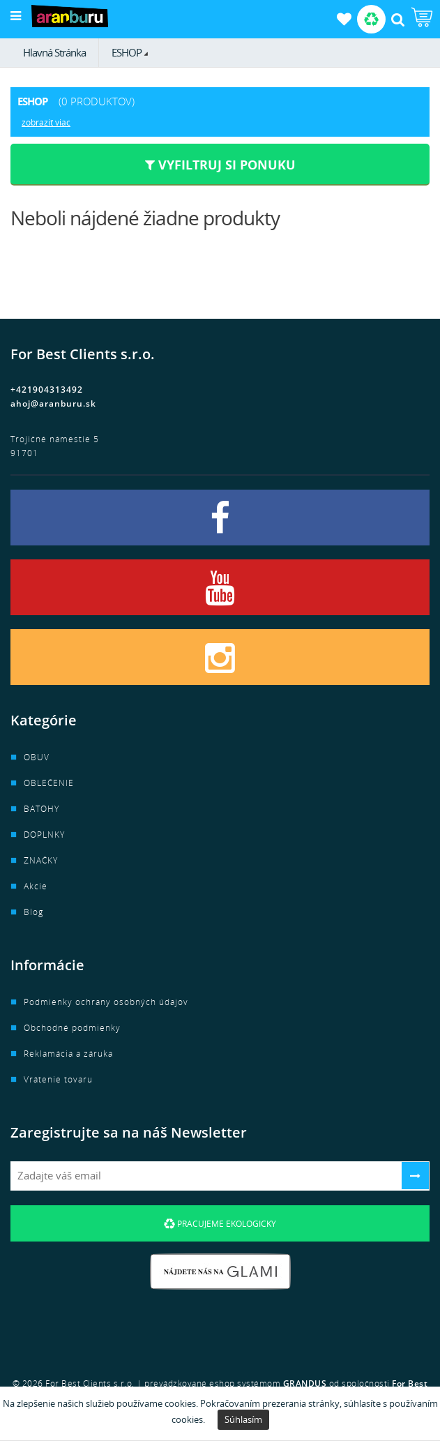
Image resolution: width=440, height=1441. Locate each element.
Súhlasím (243, 1419)
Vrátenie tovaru (58, 1079)
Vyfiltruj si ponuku (220, 164)
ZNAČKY (41, 860)
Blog (33, 912)
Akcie (35, 886)
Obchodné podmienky (72, 1028)
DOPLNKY (44, 834)
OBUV (37, 757)
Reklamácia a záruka (68, 1053)
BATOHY (41, 809)
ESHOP (127, 52)
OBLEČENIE (49, 783)
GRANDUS (305, 1383)
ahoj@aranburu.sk (53, 403)
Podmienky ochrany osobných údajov (106, 1002)
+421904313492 (46, 389)
